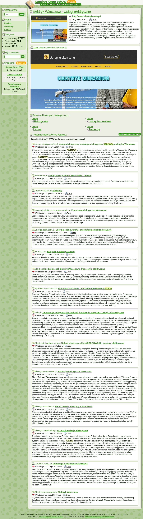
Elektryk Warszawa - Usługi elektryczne (61, 11)
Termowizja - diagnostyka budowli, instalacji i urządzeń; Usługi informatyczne (83, 312)
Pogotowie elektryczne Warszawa (88, 210)
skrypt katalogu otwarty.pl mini (51, 516)
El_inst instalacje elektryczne (72, 430)
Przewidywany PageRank (14, 85)
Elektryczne (40, 121)
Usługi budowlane (99, 121)
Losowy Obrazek (14, 74)
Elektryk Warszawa (68, 492)
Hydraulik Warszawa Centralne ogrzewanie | (85, 288)
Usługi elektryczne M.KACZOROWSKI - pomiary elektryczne (92, 343)
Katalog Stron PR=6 (14, 67)
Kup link (21, 63)
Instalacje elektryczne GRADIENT (70, 463)
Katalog (7, 23)
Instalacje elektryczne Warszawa (74, 371)
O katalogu (9, 26)
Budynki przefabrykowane (61, 251)
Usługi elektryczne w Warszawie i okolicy (69, 175)
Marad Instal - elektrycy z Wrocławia (73, 406)
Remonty (94, 129)
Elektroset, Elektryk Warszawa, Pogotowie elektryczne (76, 269)
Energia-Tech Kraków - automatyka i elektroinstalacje (83, 229)
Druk (94, 19)
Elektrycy (57, 190)
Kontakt (7, 30)
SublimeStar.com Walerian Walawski (99, 516)
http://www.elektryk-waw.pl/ (86, 16)
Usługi (37, 129)
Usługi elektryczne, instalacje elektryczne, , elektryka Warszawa (97, 144)
